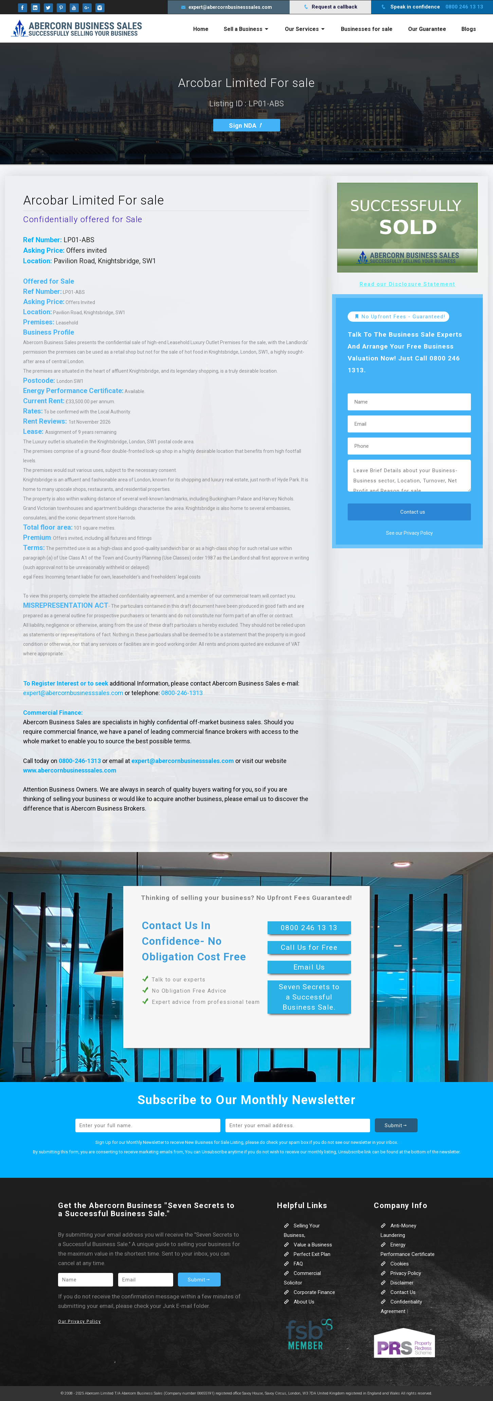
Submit (396, 1125)
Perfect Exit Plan (307, 1254)
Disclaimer (397, 1283)
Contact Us (398, 1292)
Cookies (395, 1264)
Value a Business (308, 1245)
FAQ (293, 1264)
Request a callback (330, 7)
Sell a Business (246, 29)
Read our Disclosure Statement (407, 284)
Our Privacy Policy (79, 1321)
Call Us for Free (309, 947)
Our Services (305, 29)
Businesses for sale (366, 29)
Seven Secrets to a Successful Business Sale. (309, 997)
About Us (299, 1302)
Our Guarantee (427, 29)
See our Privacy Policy (409, 533)
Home (200, 29)
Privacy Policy (401, 1273)
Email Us (309, 967)
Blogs (468, 29)
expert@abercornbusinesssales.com (73, 692)
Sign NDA (246, 125)
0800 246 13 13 (309, 928)
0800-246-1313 (182, 692)
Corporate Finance (309, 1292)
